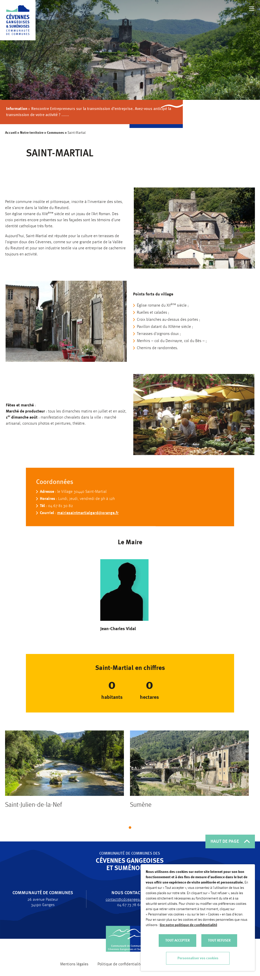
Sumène (141, 809)
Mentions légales (74, 964)
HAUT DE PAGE (230, 841)
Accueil (11, 133)
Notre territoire (31, 133)
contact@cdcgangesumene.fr (127, 900)
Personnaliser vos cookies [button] (197, 958)
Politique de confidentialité (120, 964)
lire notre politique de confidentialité (188, 925)
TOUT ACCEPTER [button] (177, 940)
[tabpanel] (64, 776)
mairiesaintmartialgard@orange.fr (88, 515)
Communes (55, 133)
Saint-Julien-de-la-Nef (33, 809)
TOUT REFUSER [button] (219, 940)
